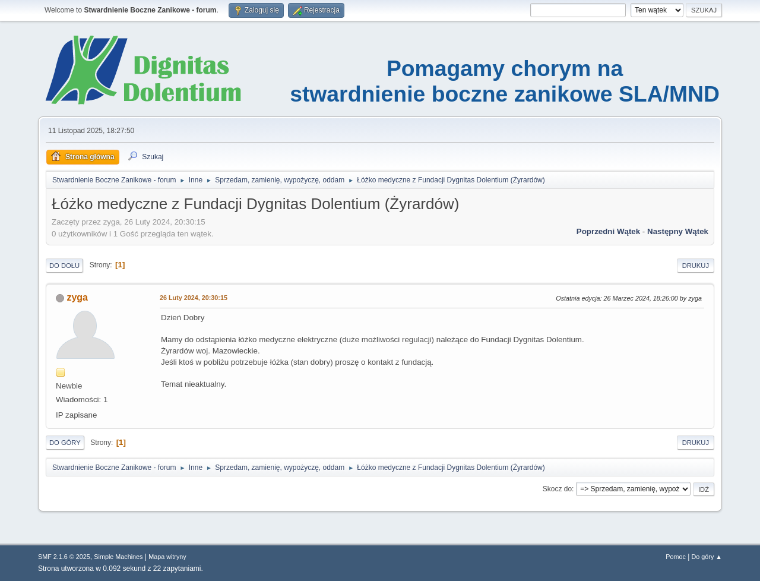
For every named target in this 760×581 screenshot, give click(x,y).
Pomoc (676, 556)
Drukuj (695, 265)
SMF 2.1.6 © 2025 (64, 556)
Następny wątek (677, 231)
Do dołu (64, 265)
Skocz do (557, 489)
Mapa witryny (167, 556)
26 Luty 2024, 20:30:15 (193, 297)
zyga (77, 297)
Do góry (65, 442)
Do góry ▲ (707, 556)
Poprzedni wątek (608, 231)
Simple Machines (118, 556)
